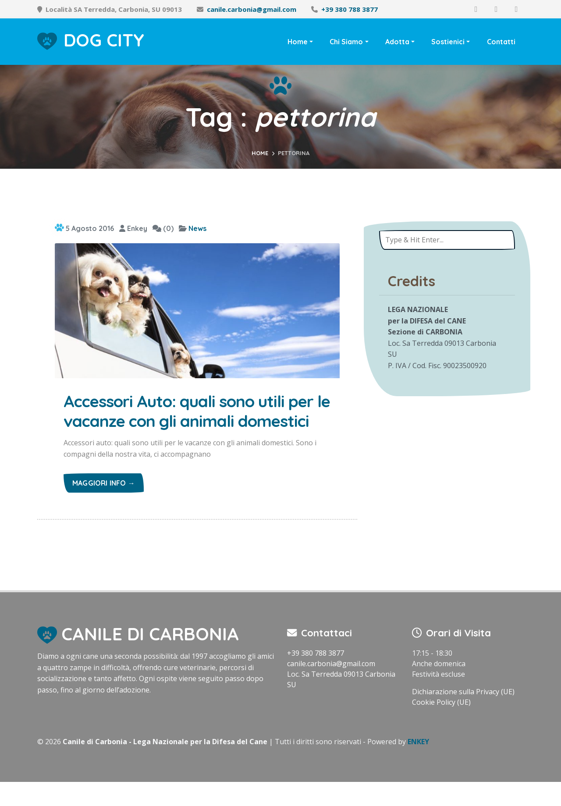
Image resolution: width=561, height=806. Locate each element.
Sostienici (448, 41)
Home (298, 41)
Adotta (397, 41)
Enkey (133, 228)
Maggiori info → (103, 507)
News (197, 228)
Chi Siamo (346, 41)
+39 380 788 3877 (349, 9)
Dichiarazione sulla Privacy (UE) (463, 716)
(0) (163, 228)
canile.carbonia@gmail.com (251, 9)
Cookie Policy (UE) (441, 726)
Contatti (501, 41)
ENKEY (418, 765)
